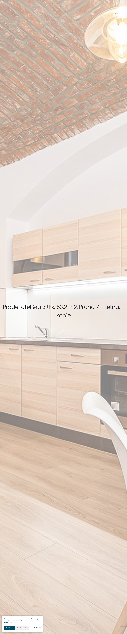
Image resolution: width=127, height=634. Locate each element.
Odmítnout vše (22, 628)
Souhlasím (9, 628)
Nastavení (37, 628)
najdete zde (8, 623)
